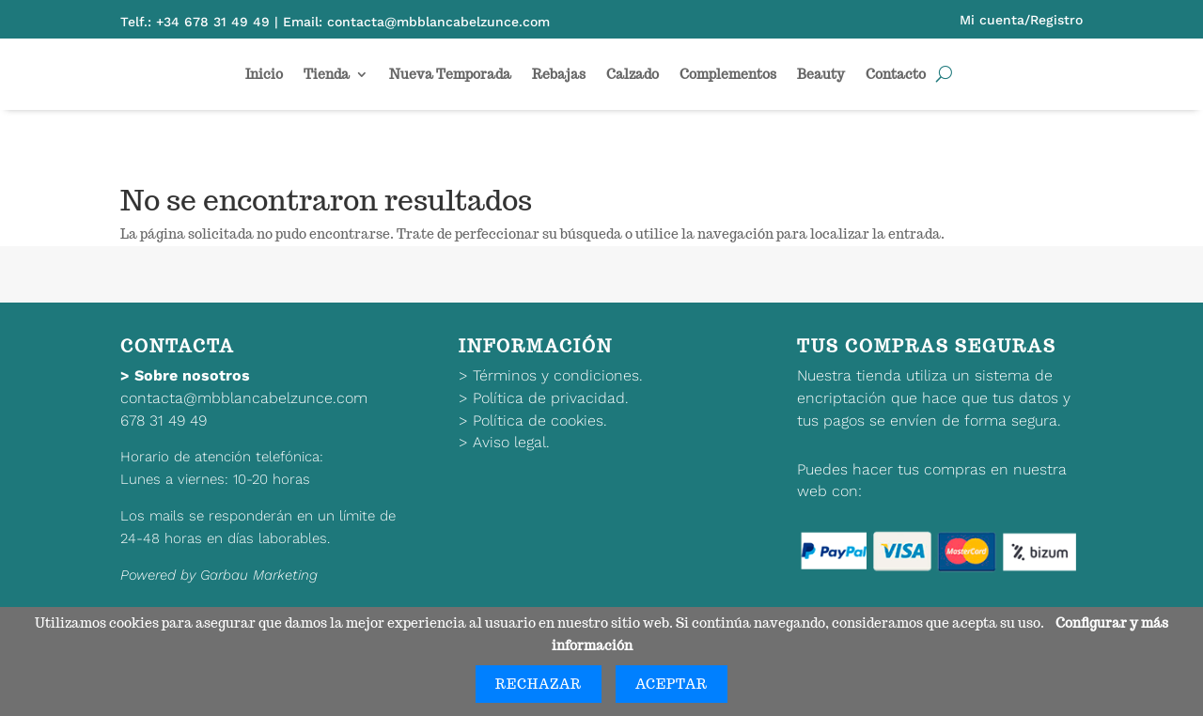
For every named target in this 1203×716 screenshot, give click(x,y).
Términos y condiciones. (558, 375)
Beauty (821, 74)
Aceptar (671, 684)
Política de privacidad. (551, 398)
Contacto (896, 74)
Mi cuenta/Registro (1021, 19)
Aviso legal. (511, 442)
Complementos (728, 74)
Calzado (632, 74)
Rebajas (559, 74)
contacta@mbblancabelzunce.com (243, 398)
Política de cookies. (540, 420)
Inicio (264, 74)
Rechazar (538, 684)
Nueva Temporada (450, 74)
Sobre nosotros (192, 375)
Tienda (327, 74)
